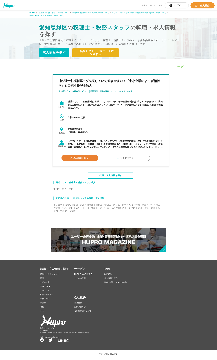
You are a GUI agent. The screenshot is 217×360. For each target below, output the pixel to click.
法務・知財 (45, 301)
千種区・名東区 (68, 212)
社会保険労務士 (46, 297)
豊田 (55, 212)
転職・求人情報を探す (110, 176)
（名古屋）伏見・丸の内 (123, 208)
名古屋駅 (57, 205)
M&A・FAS (45, 289)
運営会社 (78, 305)
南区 (71, 189)
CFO (42, 313)
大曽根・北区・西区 (63, 208)
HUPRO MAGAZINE (83, 276)
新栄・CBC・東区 (151, 205)
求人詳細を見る (85, 158)
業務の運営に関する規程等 (115, 285)
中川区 (56, 189)
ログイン (179, 5)
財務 (42, 309)
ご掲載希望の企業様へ (83, 313)
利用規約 (108, 276)
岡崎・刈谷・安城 (131, 205)
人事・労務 (45, 293)
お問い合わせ (80, 309)
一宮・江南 (103, 208)
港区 (64, 189)
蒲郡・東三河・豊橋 (86, 208)
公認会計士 (45, 285)
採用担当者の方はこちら (152, 5)
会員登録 (205, 5)
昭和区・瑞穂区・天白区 (108, 205)
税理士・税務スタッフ (49, 276)
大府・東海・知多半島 (149, 208)
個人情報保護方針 (111, 280)
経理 (42, 280)
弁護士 (43, 305)
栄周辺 (68, 205)
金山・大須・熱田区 (83, 205)
